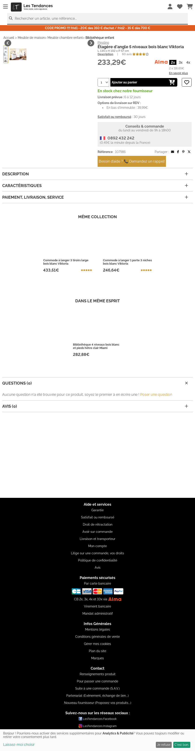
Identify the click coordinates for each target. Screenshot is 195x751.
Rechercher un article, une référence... (46, 18)
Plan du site (97, 651)
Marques (97, 658)
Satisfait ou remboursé (97, 517)
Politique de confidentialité (97, 560)
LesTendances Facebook (98, 719)
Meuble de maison (31, 37)
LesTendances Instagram (98, 726)
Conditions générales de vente (97, 636)
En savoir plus (178, 73)
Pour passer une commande (97, 681)
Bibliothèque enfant (100, 37)
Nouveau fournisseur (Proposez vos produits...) (97, 703)
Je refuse (163, 745)
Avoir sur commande (97, 531)
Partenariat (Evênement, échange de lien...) (97, 695)
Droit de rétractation (97, 524)
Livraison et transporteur (97, 539)
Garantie (97, 510)
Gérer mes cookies (97, 644)
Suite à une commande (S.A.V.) (97, 688)
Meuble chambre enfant (65, 37)
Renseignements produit (98, 674)
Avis (98, 567)
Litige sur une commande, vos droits (97, 553)
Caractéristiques (95, 208)
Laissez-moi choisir (19, 744)
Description (105, 54)
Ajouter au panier (143, 82)
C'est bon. (181, 745)
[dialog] (97, 740)
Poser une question (156, 417)
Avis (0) (95, 429)
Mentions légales (97, 629)
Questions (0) (95, 406)
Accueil (8, 37)
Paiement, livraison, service (95, 220)
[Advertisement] (97, 466)
